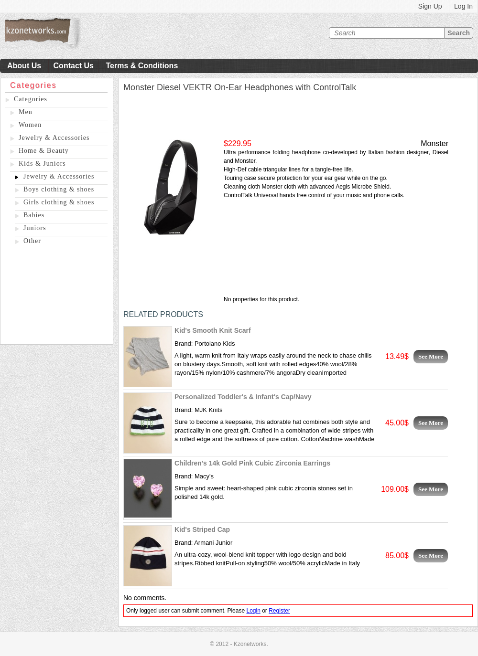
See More (430, 356)
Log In (463, 6)
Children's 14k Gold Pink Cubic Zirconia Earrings (252, 463)
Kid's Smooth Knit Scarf (212, 330)
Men (26, 112)
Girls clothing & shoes (58, 202)
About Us (24, 66)
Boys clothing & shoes (58, 189)
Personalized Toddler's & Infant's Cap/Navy (242, 397)
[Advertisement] (56, 296)
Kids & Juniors (42, 163)
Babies (33, 215)
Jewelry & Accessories (54, 137)
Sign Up (430, 6)
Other (32, 240)
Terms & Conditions (142, 66)
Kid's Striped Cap (202, 529)
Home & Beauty (44, 150)
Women (30, 124)
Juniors (34, 228)
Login (253, 610)
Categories (30, 99)
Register (279, 610)
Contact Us (74, 66)
